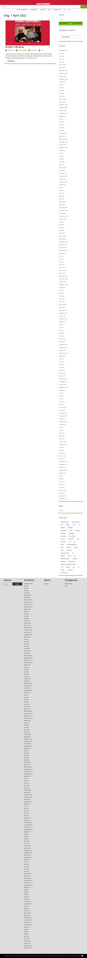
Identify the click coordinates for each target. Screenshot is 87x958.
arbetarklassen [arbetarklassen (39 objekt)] (75, 523)
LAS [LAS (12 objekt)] (70, 543)
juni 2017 (61, 329)
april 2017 (61, 334)
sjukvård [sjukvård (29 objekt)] (62, 557)
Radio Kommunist (22, 50)
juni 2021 (61, 192)
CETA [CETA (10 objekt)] (74, 526)
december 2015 (63, 380)
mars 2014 (62, 440)
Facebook (42, 9)
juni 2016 (61, 363)
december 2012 (63, 463)
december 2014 (63, 414)
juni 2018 (61, 294)
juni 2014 (61, 431)
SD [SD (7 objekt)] (73, 554)
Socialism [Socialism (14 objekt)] (74, 560)
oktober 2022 (62, 146)
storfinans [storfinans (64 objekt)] (63, 563)
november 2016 (63, 349)
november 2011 (63, 500)
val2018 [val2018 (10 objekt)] (62, 571)
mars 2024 (62, 97)
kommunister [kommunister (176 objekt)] (72, 537)
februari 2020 (62, 237)
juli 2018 (61, 292)
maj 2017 (61, 331)
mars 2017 (62, 337)
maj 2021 (61, 194)
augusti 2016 (62, 357)
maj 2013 (61, 451)
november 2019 (63, 246)
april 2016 (61, 369)
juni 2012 (61, 480)
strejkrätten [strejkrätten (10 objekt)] (72, 563)
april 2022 (61, 163)
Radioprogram (11, 61)
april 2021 (61, 197)
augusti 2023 (62, 117)
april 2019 (61, 266)
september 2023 (63, 114)
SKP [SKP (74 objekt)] (74, 557)
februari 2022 (62, 169)
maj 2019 (61, 263)
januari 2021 (62, 206)
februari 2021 (62, 203)
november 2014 (63, 417)
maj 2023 (61, 126)
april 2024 (61, 95)
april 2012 (61, 486)
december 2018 (63, 277)
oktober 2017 (62, 317)
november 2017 (63, 314)
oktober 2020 (62, 214)
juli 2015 (61, 394)
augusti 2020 (62, 220)
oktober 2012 (62, 469)
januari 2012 (62, 494)
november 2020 (63, 212)
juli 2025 (61, 55)
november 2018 (63, 280)
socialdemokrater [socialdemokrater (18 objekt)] (65, 560)
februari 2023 (62, 134)
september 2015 (63, 389)
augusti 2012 (62, 474)
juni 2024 (61, 89)
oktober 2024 (62, 77)
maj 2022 (61, 160)
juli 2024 (61, 86)
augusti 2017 (62, 323)
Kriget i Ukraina (15, 47)
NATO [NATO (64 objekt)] (62, 549)
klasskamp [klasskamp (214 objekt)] (63, 537)
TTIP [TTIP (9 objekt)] (61, 568)
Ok (82, 955)
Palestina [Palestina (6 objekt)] (68, 549)
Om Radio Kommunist (22, 9)
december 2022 (63, 140)
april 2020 (61, 232)
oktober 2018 (62, 283)
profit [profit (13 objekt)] (61, 551)
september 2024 (63, 80)
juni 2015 (61, 397)
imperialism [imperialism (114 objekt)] (63, 532)
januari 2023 (62, 137)
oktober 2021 (62, 180)
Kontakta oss (57, 9)
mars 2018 (62, 303)
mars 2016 (62, 371)
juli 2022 (61, 154)
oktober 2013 (62, 443)
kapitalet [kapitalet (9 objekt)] (77, 532)
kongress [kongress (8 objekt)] (62, 540)
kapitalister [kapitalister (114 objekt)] (72, 534)
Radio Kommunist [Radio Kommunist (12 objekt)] (64, 554)
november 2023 (63, 109)
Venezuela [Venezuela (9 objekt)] (70, 571)
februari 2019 (62, 272)
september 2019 (63, 252)
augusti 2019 (62, 254)
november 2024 (63, 75)
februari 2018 (62, 306)
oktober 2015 (62, 386)
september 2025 (63, 52)
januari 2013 (62, 460)
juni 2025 (61, 57)
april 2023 (61, 129)
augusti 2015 (62, 391)
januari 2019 (62, 274)
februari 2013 (62, 457)
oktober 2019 (62, 249)
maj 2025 (61, 60)
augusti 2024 (62, 83)
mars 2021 (62, 200)
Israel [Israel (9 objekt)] (71, 532)
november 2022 (63, 143)
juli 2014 (61, 429)
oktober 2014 (62, 420)
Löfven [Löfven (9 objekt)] (62, 546)
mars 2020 (62, 234)
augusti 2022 (62, 152)
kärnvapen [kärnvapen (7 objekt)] (63, 543)
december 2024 (63, 72)
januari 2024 (62, 103)
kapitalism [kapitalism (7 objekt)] (63, 534)
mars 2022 (62, 166)
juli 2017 (61, 326)
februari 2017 (62, 340)
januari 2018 (62, 309)
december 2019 (63, 243)
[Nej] (85, 956)
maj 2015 (61, 400)
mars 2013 (62, 454)
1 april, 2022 (10, 50)
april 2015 (61, 403)
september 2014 (63, 423)
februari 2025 (62, 66)
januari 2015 (62, 411)
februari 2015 (62, 409)
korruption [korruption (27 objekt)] (71, 540)
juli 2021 (61, 189)
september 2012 (63, 471)
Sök (69, 9)
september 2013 (63, 446)
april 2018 (61, 300)
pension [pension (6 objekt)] (76, 549)
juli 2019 (61, 257)
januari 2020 (62, 240)
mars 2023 (62, 132)
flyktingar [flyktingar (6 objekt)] (70, 529)
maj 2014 (61, 434)
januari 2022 (62, 172)
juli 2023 (61, 120)
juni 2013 (61, 449)
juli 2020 (61, 223)
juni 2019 (61, 260)
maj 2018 (61, 297)
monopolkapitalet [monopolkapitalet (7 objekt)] (71, 546)
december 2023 (63, 106)
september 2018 (63, 286)
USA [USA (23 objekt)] (74, 568)
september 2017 (63, 320)
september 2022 (63, 149)
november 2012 (63, 466)
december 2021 (63, 174)
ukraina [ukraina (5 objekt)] (68, 568)
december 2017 (63, 312)
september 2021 (63, 183)
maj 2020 (61, 229)
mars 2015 (62, 406)
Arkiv (49, 9)
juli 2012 (61, 477)
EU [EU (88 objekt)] (79, 526)
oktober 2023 (62, 112)
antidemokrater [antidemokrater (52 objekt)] (64, 523)
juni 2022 (61, 157)
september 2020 (63, 217)
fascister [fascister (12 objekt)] (62, 529)
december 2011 (63, 497)
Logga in (61, 512)
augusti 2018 (62, 289)
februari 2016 (62, 374)
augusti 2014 (62, 426)
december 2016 (63, 346)
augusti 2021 (62, 186)
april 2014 (61, 437)
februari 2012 (62, 491)
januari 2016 (62, 377)
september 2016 (63, 354)
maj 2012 (61, 483)
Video (69, 659)
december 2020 (63, 209)
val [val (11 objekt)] (78, 568)
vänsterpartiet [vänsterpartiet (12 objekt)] (64, 574)
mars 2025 (62, 63)
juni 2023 (61, 123)
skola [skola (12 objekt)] (69, 557)
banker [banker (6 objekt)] (68, 526)
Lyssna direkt (33, 9)
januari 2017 (62, 343)
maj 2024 (61, 92)
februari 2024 (62, 100)
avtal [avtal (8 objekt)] (61, 526)
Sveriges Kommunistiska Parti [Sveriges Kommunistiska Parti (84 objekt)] (68, 565)
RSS (64, 9)
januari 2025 (62, 69)
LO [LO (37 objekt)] (74, 543)
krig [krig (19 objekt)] (78, 540)
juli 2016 (61, 360)
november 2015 (63, 383)
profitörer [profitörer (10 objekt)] (69, 551)
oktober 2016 (62, 351)
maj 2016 (61, 366)
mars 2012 (62, 489)
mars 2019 (62, 269)
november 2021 (63, 177)
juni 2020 (61, 226)
